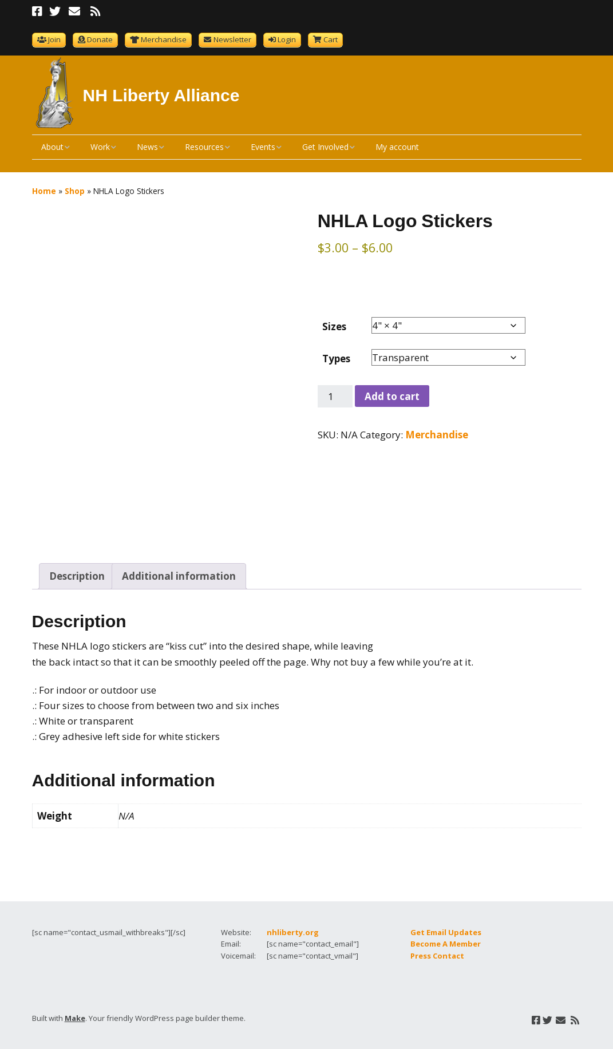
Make (75, 1014)
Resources (204, 146)
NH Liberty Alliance (161, 95)
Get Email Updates (445, 928)
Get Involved (325, 146)
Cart (330, 39)
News (147, 146)
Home (44, 190)
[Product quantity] (335, 396)
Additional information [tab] (179, 572)
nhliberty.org (293, 928)
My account (397, 146)
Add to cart (392, 396)
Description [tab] (77, 572)
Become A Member (445, 940)
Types (336, 358)
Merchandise (164, 39)
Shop (75, 190)
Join (54, 39)
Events (263, 146)
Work (100, 146)
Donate (100, 39)
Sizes (334, 326)
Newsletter (232, 39)
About (52, 146)
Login (287, 39)
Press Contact (437, 952)
